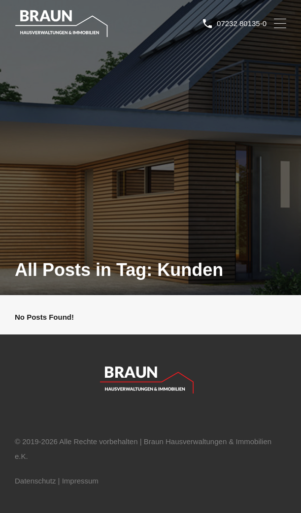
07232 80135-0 (242, 23)
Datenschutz (35, 481)
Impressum (80, 481)
